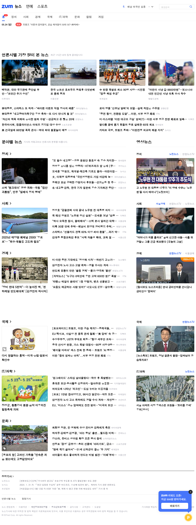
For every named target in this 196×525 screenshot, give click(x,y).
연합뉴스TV (188, 154)
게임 (101, 17)
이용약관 (23, 506)
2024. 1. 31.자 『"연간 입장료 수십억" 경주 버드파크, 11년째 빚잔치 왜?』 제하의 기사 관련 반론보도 (67, 484)
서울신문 (54, 98)
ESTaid (7, 515)
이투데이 (6, 98)
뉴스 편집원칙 (8, 506)
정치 (14, 17)
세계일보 (103, 98)
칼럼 (89, 17)
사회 (26, 17)
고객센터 (86, 506)
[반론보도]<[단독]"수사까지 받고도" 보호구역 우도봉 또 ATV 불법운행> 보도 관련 (58, 480)
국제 (49, 17)
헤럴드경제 (153, 98)
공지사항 (74, 506)
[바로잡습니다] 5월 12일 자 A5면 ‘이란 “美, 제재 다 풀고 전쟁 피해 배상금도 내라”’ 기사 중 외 (64, 488)
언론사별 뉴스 (9, 498)
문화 (77, 17)
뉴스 (18, 6)
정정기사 (7, 476)
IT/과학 (63, 17)
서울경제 (160, 203)
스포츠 (42, 6)
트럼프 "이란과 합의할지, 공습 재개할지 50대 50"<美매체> (51, 24)
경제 (38, 17)
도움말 (97, 506)
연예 (29, 6)
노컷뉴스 (173, 154)
